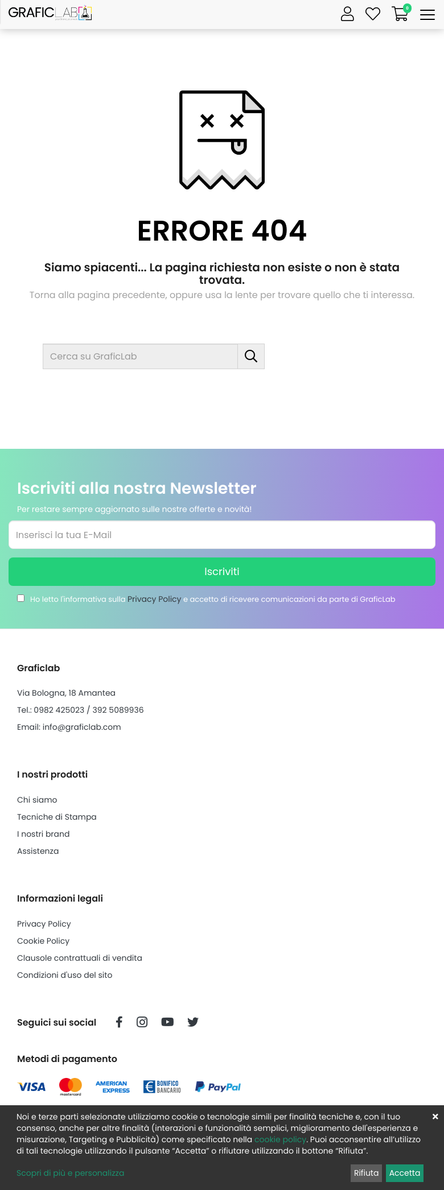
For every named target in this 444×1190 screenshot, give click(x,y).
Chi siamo (37, 799)
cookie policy (280, 1139)
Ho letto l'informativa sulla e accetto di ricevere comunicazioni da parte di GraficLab (213, 599)
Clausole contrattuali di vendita (79, 958)
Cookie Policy (43, 941)
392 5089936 (117, 710)
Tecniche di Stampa (57, 817)
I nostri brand (43, 834)
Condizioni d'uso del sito (64, 975)
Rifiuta (366, 1173)
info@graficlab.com (82, 727)
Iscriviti (221, 571)
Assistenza (38, 851)
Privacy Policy (155, 599)
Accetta (405, 1173)
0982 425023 (59, 710)
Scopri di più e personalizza (70, 1173)
